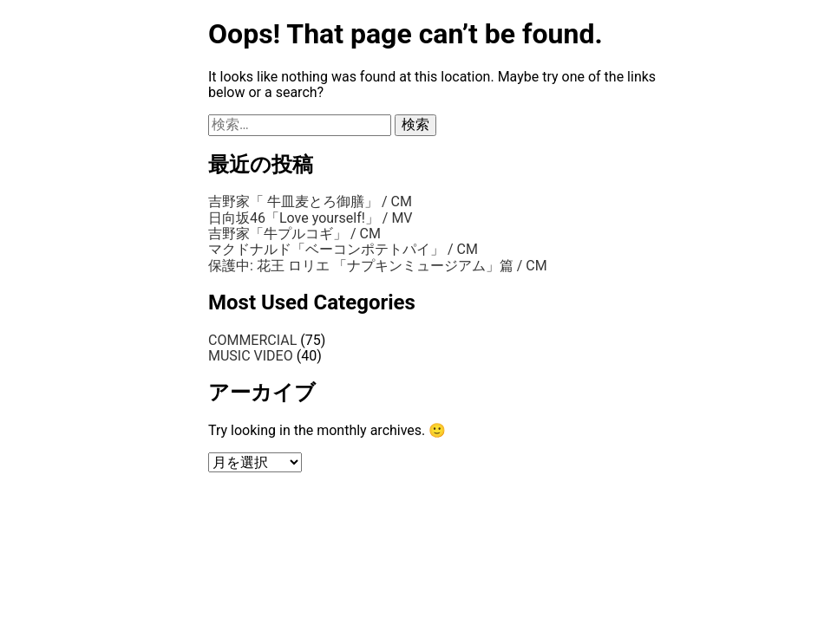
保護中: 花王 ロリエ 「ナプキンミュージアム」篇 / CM (377, 265)
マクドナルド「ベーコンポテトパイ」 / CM (343, 249)
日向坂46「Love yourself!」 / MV (310, 218)
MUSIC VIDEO (250, 356)
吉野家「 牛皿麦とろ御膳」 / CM (310, 201)
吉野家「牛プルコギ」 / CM (294, 233)
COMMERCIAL (252, 340)
